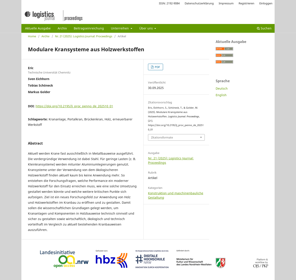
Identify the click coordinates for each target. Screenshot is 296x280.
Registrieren (246, 3)
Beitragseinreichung (89, 28)
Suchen (264, 28)
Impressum (226, 3)
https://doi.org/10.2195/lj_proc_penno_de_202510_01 (74, 106)
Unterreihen (120, 28)
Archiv (62, 28)
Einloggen (265, 3)
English (221, 95)
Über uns (146, 28)
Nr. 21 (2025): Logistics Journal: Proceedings (83, 36)
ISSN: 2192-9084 (169, 3)
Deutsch (222, 88)
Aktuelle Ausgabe (38, 28)
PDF (157, 67)
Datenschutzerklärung (199, 3)
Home (32, 36)
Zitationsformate (162, 137)
